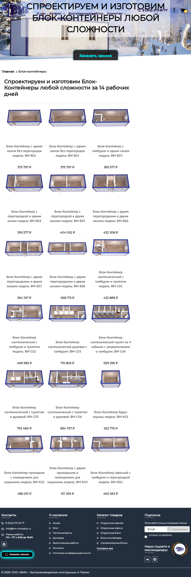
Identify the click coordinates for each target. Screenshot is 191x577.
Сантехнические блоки (114, 543)
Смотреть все (105, 548)
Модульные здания (112, 523)
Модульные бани (111, 532)
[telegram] (155, 559)
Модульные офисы (112, 528)
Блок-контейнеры (111, 538)
